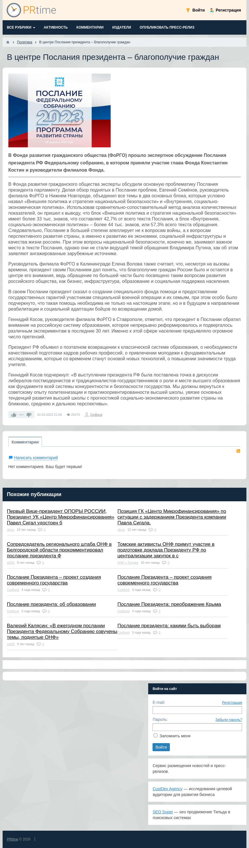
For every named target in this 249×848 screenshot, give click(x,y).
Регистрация (232, 703)
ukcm (10, 529)
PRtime (12, 839)
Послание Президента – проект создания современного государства (54, 580)
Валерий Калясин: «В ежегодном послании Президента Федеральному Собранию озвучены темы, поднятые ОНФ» (62, 631)
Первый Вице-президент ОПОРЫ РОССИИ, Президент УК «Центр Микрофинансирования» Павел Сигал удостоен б (60, 517)
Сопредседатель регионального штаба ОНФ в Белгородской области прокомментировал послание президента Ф (59, 549)
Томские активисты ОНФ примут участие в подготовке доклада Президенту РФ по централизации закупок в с (166, 549)
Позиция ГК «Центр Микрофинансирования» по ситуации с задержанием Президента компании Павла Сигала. (172, 517)
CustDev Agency (168, 788)
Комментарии (25, 441)
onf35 (11, 644)
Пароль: (160, 719)
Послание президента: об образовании (51, 604)
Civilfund (96, 414)
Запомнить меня (174, 736)
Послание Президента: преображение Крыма (169, 604)
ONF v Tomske (128, 562)
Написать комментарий (36, 457)
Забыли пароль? (228, 720)
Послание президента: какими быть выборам (169, 625)
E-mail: (159, 702)
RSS (238, 451)
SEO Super (163, 812)
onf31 (11, 562)
